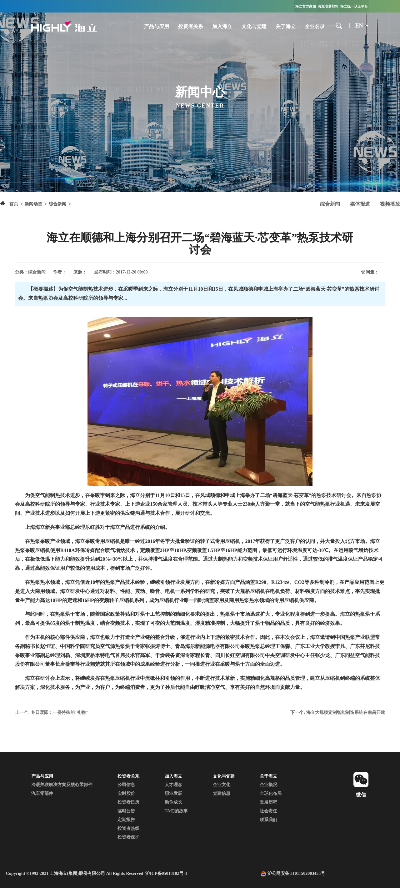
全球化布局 (271, 793)
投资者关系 (190, 26)
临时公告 (126, 811)
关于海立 (286, 26)
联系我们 (268, 819)
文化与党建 (254, 26)
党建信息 (221, 793)
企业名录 (315, 26)
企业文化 (221, 784)
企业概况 (268, 784)
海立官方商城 (305, 6)
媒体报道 (360, 204)
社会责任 (268, 811)
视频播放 (390, 204)
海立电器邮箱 (328, 6)
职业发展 (173, 793)
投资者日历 (128, 802)
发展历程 (268, 802)
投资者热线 (128, 828)
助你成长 (173, 802)
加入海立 (222, 26)
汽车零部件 (42, 793)
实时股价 (126, 793)
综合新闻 (330, 204)
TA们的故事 (176, 811)
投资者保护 (128, 837)
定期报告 (126, 819)
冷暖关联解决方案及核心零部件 (61, 784)
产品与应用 (156, 26)
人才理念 (173, 784)
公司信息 (126, 784)
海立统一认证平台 (354, 6)
